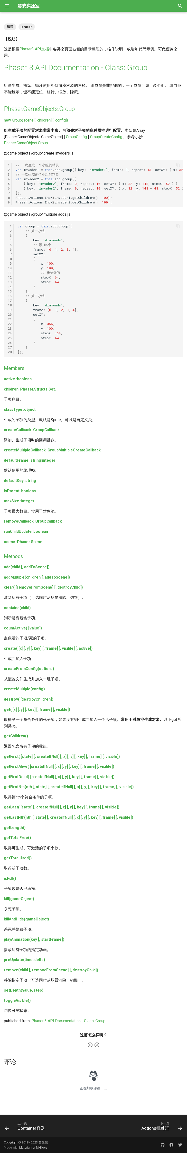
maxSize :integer (19, 501)
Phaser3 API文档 (34, 49)
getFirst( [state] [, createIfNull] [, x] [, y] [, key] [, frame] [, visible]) (62, 756)
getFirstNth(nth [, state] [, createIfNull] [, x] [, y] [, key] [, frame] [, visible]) (68, 786)
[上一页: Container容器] (26, 1126)
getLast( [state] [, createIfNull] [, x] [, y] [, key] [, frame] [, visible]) (61, 807)
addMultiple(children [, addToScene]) (37, 577)
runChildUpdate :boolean (26, 531)
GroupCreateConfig (106, 136)
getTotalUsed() (18, 858)
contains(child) (17, 607)
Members (14, 368)
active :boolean (18, 379)
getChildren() (16, 736)
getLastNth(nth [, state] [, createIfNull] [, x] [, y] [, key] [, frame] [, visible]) (68, 817)
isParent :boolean (20, 491)
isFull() (10, 878)
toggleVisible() (17, 1000)
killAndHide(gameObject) (26, 919)
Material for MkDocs (33, 1147)
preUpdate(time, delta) (24, 959)
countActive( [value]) (23, 628)
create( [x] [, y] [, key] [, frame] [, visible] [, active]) (48, 648)
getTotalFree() (17, 837)
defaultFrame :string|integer (30, 460)
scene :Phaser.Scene (23, 541)
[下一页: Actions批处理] (161, 1126)
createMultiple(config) (24, 689)
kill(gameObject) (19, 898)
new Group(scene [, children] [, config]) (36, 120)
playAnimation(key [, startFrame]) (34, 939)
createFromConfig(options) (29, 668)
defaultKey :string (20, 480)
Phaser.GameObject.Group (26, 143)
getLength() (15, 827)
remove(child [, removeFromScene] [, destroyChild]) (51, 970)
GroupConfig (76, 136)
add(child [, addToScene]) (26, 567)
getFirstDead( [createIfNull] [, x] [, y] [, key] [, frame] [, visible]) (59, 776)
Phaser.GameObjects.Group (39, 108)
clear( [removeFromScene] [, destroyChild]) (43, 587)
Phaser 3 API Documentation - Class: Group (76, 67)
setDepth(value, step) (23, 990)
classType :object (20, 409)
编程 (10, 27)
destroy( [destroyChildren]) (28, 699)
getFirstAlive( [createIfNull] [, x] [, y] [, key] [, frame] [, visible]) (59, 766)
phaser (26, 27)
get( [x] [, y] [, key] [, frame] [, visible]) (37, 709)
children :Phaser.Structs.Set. (30, 389)
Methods (13, 556)
